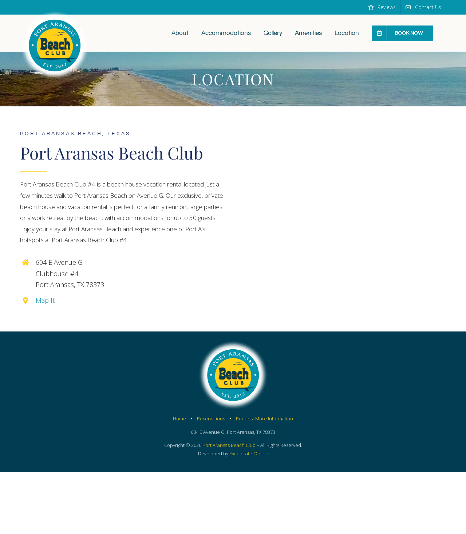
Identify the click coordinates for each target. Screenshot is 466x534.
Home (179, 418)
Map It (45, 300)
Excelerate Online (248, 453)
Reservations (211, 418)
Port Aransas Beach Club (229, 445)
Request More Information (264, 418)
